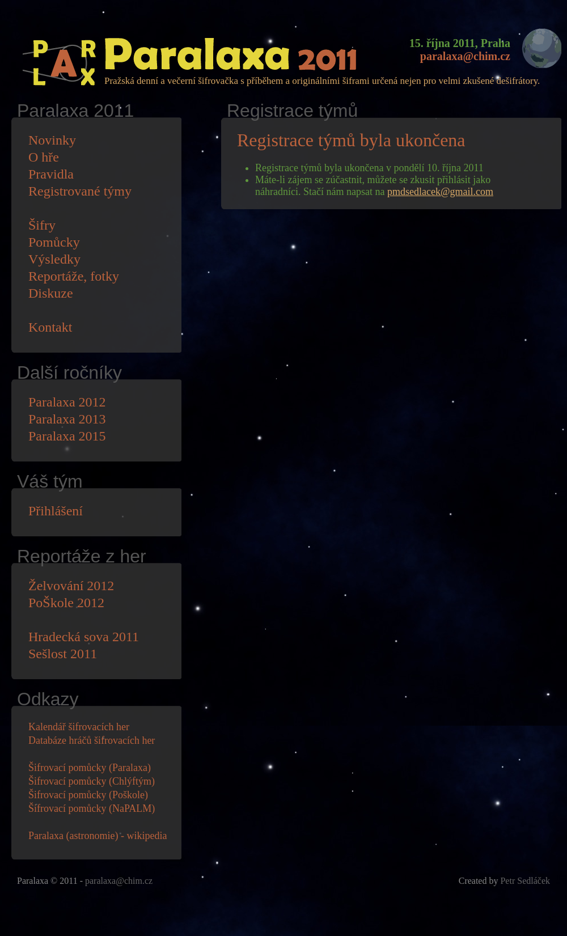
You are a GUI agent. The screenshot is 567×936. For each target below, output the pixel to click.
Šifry (42, 225)
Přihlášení (55, 510)
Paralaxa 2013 (67, 419)
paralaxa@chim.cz (465, 56)
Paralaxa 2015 (67, 436)
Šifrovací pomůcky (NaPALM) (91, 808)
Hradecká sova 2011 (83, 636)
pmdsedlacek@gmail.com (440, 191)
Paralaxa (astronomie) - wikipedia (97, 835)
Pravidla (51, 174)
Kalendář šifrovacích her (78, 726)
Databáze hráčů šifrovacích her (91, 740)
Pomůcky (54, 242)
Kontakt (50, 327)
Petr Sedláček (525, 881)
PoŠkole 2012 (66, 602)
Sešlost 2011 (62, 653)
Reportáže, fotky (73, 276)
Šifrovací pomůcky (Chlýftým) (91, 781)
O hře (43, 157)
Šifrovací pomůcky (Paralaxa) (89, 767)
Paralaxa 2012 (67, 402)
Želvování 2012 (71, 585)
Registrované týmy (80, 191)
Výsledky (54, 259)
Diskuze (50, 293)
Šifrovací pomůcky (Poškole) (88, 795)
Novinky (52, 140)
